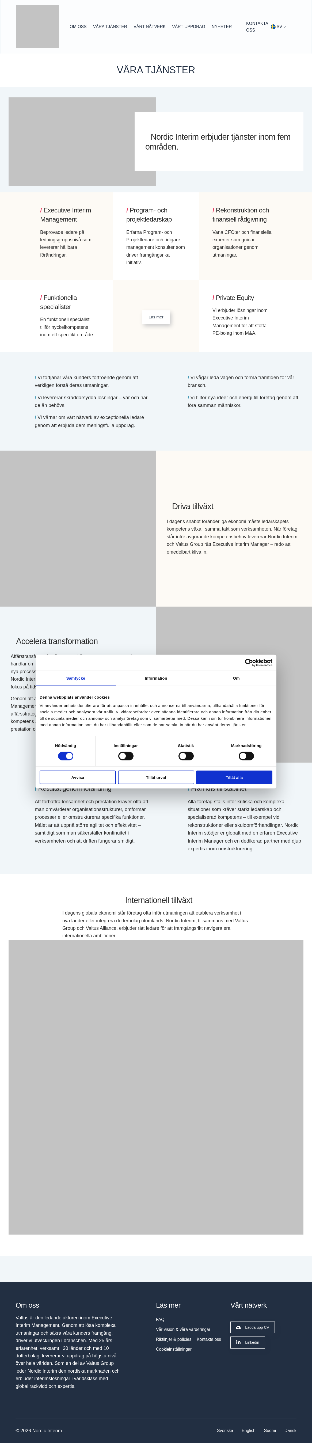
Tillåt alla (234, 777)
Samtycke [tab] (75, 678)
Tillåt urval (156, 777)
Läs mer (156, 317)
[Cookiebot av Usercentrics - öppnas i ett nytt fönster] (249, 662)
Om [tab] (236, 678)
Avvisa (77, 777)
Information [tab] (156, 678)
